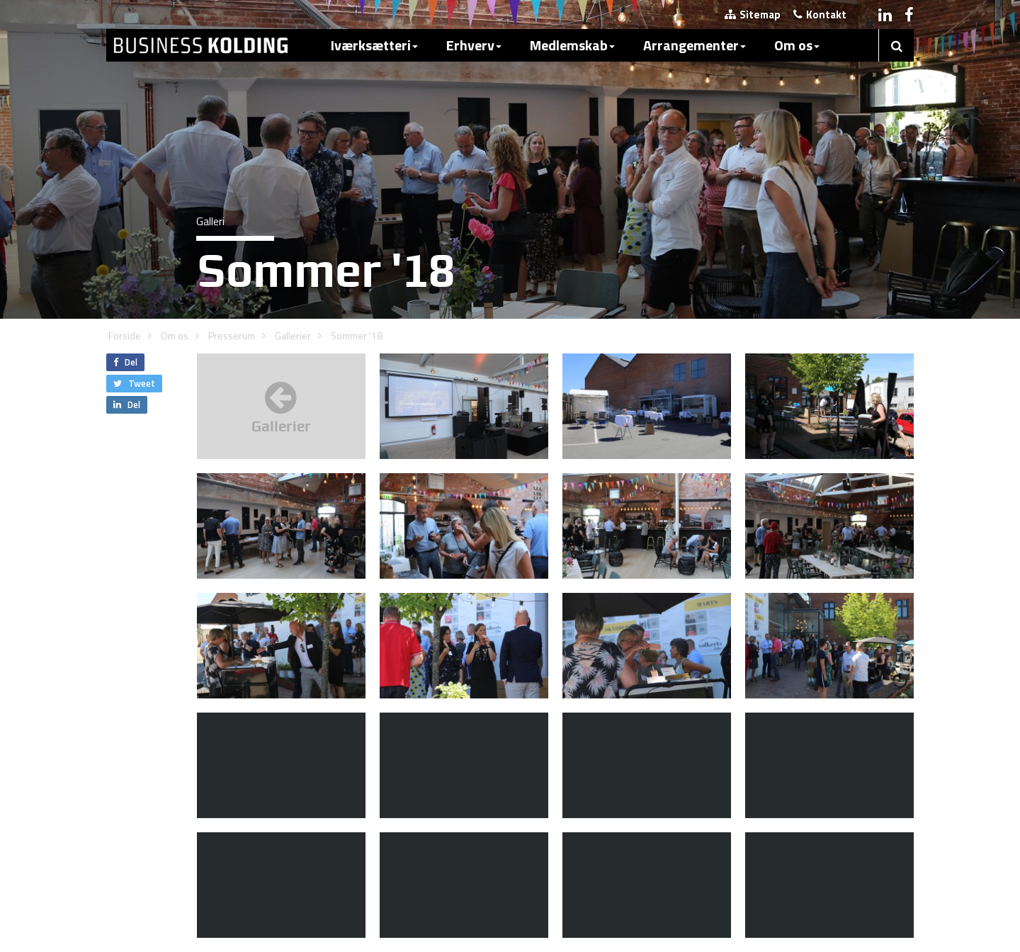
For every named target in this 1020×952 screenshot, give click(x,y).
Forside (124, 335)
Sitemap (753, 14)
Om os (797, 45)
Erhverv (474, 45)
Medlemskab (572, 45)
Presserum (231, 335)
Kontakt (819, 14)
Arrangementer (694, 45)
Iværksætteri (374, 45)
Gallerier (293, 335)
